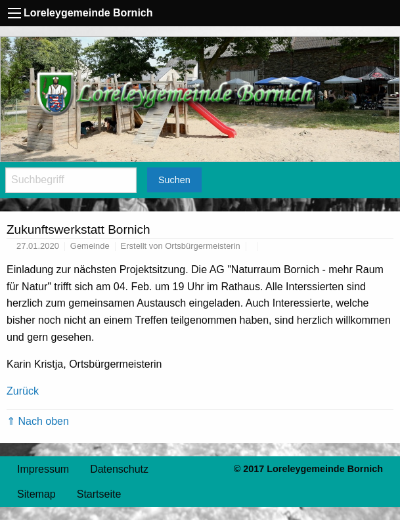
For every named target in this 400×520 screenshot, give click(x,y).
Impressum (43, 469)
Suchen (174, 180)
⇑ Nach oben (38, 421)
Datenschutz (119, 469)
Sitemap (36, 494)
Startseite (99, 494)
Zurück (23, 391)
